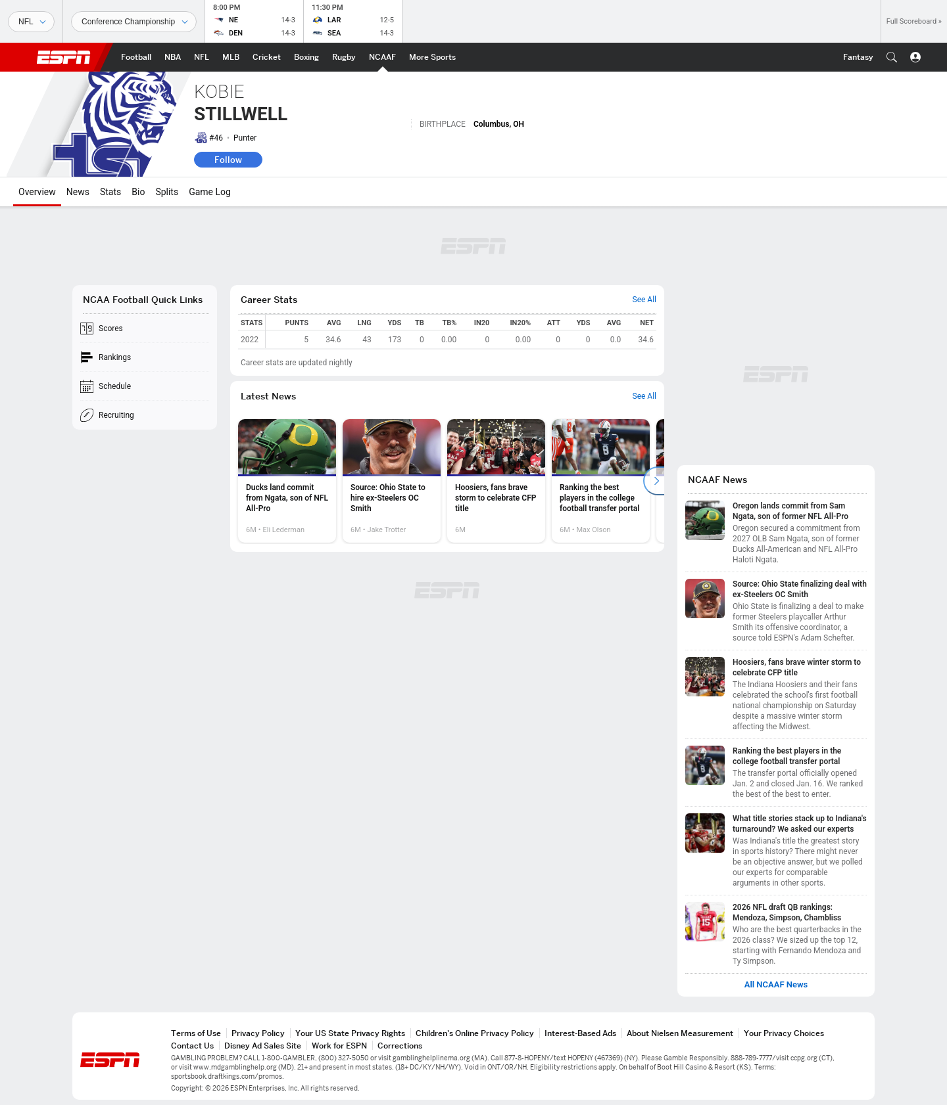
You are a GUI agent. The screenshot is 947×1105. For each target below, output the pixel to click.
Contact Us (192, 1045)
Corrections (399, 1045)
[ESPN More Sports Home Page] (432, 57)
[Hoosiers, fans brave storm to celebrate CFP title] (496, 481)
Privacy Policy (258, 1033)
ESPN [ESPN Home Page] (64, 57)
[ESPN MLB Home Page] (230, 57)
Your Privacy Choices (784, 1033)
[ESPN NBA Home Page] (172, 57)
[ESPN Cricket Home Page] (267, 57)
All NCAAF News (776, 984)
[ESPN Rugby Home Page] (344, 57)
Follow (228, 160)
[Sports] (31, 22)
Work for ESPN (339, 1045)
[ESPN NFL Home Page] (201, 57)
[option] (287, 481)
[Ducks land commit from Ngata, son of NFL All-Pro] (287, 481)
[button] (891, 57)
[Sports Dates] (134, 22)
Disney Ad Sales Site (262, 1045)
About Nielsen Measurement (680, 1033)
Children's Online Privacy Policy (475, 1033)
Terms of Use (196, 1033)
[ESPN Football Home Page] (136, 57)
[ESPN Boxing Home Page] (306, 57)
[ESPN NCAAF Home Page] (382, 57)
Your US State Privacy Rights (350, 1033)
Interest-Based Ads (580, 1033)
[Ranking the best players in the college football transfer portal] (601, 481)
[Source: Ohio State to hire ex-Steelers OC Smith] (392, 481)
